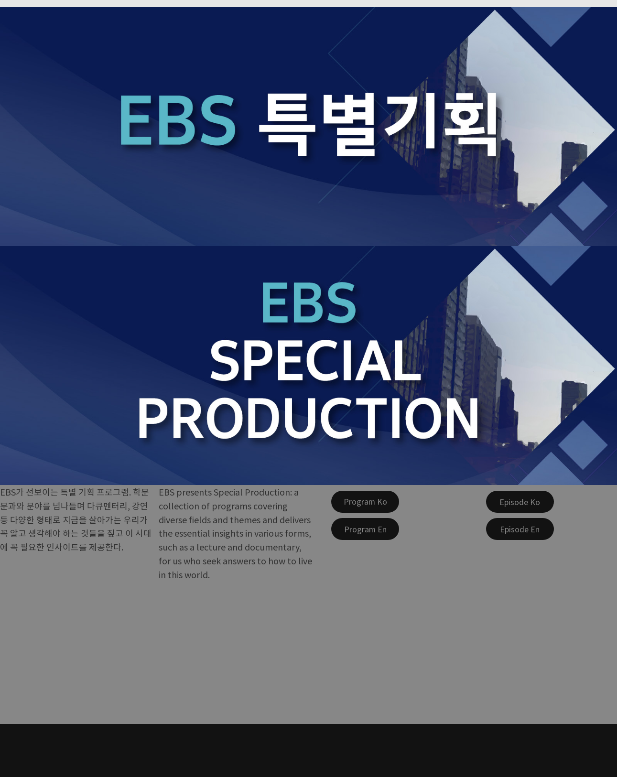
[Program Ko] (365, 502)
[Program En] (365, 529)
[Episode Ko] (520, 502)
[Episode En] (520, 529)
